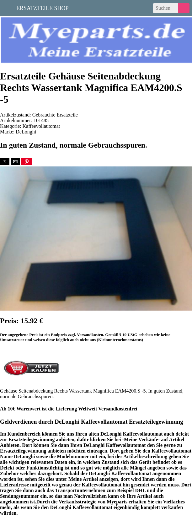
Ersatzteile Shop (42, 7)
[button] (4, 161)
